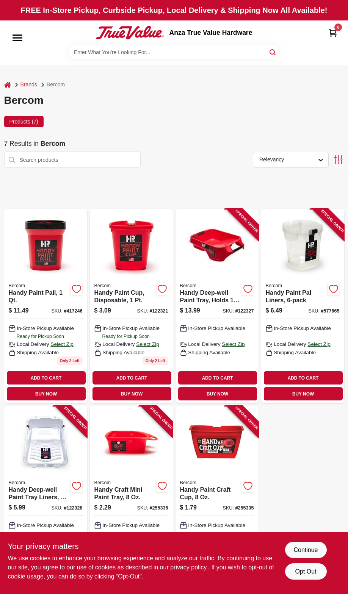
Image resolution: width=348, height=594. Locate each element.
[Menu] (17, 38)
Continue (305, 550)
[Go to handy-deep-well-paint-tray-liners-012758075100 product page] (45, 498)
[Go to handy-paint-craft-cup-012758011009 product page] (217, 498)
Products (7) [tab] (23, 122)
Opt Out (305, 571)
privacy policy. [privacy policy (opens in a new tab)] (189, 567)
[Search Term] (174, 52)
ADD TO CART (46, 378)
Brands (28, 84)
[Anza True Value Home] (130, 32)
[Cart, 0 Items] (333, 33)
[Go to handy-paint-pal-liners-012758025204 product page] (302, 306)
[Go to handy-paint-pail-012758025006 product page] (45, 306)
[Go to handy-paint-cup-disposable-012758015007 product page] (131, 306)
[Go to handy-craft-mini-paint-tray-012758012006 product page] (131, 498)
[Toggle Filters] (338, 159)
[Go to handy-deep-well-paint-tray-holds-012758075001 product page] (217, 306)
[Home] (7, 85)
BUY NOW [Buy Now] (46, 394)
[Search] (273, 51)
